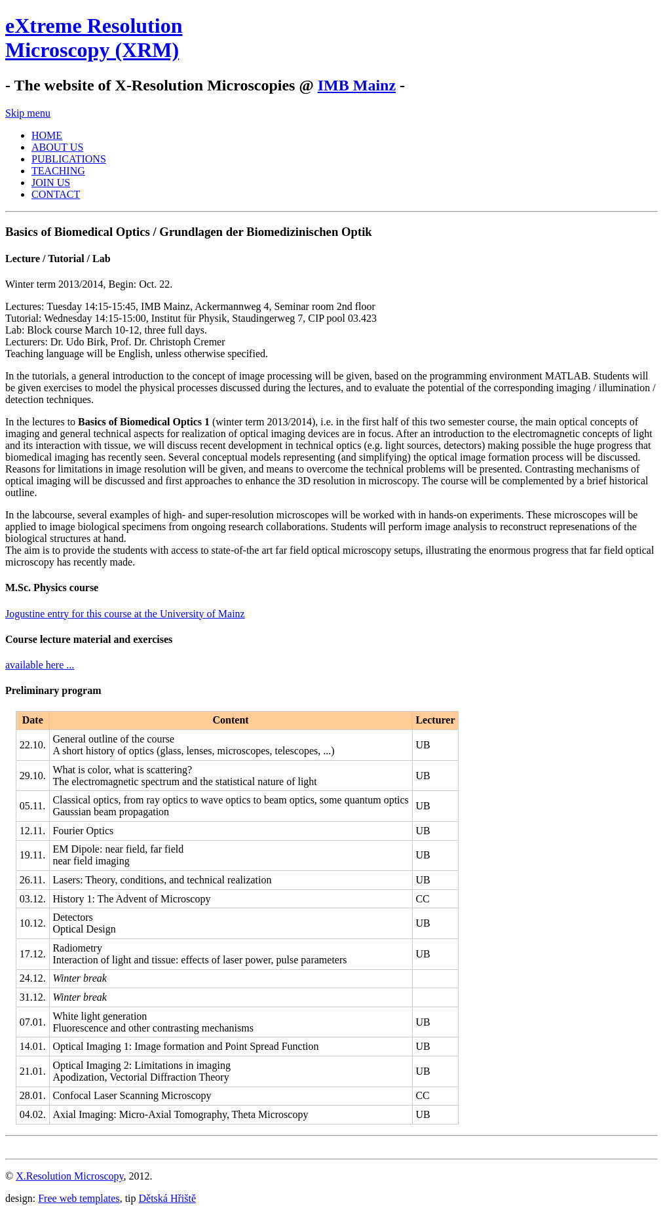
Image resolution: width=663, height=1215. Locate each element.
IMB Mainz (357, 85)
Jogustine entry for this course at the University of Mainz (125, 613)
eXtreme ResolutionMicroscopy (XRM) (93, 38)
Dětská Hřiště (168, 1198)
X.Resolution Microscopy (69, 1176)
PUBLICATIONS (68, 158)
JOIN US (50, 182)
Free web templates (78, 1198)
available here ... (39, 664)
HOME (46, 135)
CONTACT (55, 194)
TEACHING (58, 170)
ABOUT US (57, 147)
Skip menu (27, 113)
